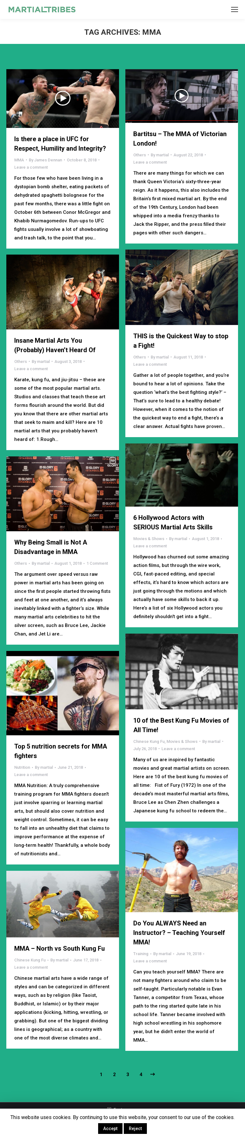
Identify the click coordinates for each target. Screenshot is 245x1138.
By (45, 160)
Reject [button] (135, 1128)
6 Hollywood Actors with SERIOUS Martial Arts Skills (173, 522)
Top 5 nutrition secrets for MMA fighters (60, 751)
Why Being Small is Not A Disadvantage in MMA (50, 547)
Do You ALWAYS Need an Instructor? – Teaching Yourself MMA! (179, 932)
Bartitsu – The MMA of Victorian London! (180, 138)
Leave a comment (31, 167)
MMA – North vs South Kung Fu (59, 948)
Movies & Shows (148, 538)
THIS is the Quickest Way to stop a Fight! (180, 340)
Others (139, 155)
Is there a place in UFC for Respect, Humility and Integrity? (60, 143)
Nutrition (22, 767)
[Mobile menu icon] (234, 9)
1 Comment (97, 563)
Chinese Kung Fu (149, 741)
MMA (19, 160)
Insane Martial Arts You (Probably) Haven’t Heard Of (55, 345)
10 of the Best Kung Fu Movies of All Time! (181, 725)
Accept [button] (110, 1128)
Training (140, 953)
